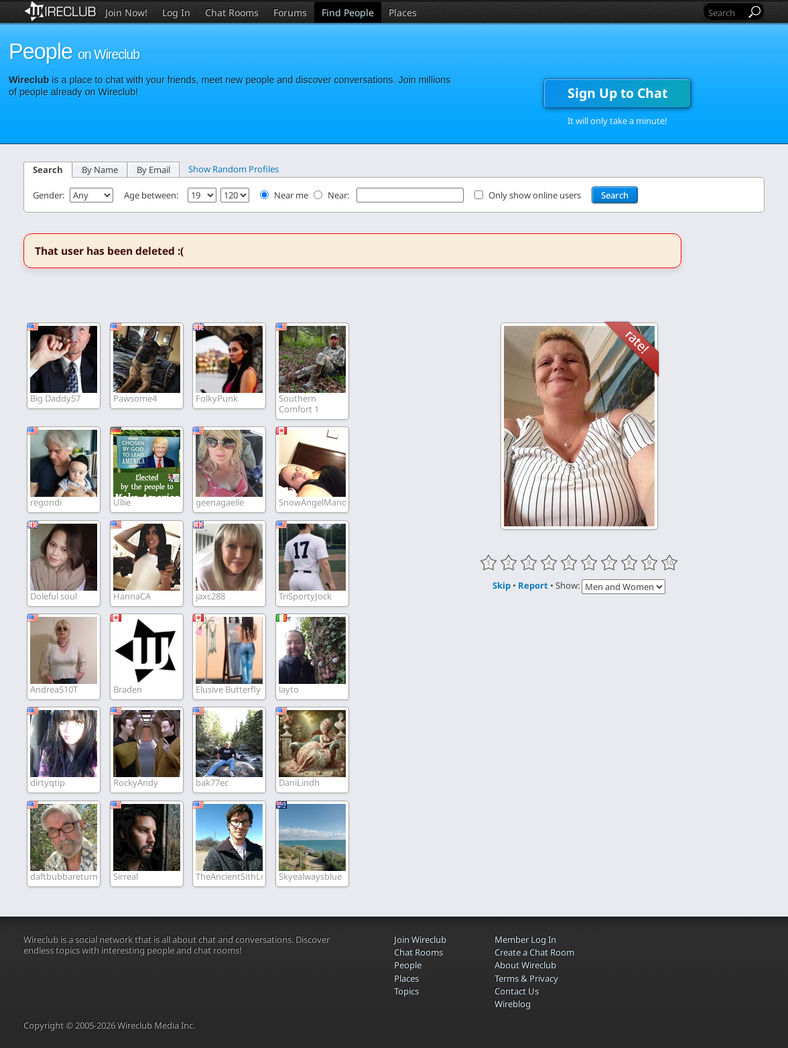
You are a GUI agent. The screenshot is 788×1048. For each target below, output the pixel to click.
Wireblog (513, 1003)
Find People (348, 12)
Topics (406, 991)
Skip (501, 585)
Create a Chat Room (534, 952)
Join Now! (126, 12)
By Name (100, 170)
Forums (290, 12)
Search (48, 170)
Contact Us (517, 991)
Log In (176, 12)
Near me (291, 195)
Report (533, 585)
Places (403, 12)
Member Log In (525, 939)
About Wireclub (525, 964)
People (407, 964)
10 (669, 562)
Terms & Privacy (526, 978)
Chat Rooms (232, 12)
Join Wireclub (420, 939)
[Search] (725, 12)
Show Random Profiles (233, 169)
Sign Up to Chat (617, 93)
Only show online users (534, 195)
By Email (153, 170)
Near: (339, 195)
